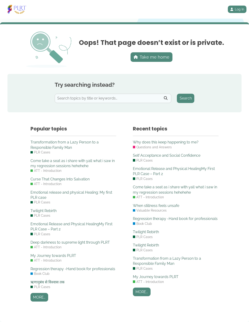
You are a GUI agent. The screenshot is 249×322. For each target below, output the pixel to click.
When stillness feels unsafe (156, 205)
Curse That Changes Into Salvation (60, 179)
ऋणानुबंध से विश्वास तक (47, 282)
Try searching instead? (85, 84)
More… (39, 297)
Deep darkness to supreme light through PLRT (70, 242)
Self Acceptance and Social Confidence (166, 155)
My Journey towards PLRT (53, 255)
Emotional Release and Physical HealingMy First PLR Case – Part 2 (71, 226)
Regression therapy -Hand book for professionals (72, 269)
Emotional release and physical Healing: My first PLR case (71, 195)
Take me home (152, 57)
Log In (237, 9)
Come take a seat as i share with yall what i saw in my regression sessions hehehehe (72, 163)
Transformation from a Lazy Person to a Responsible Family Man (64, 144)
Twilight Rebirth (43, 211)
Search (186, 98)
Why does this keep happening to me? (166, 142)
